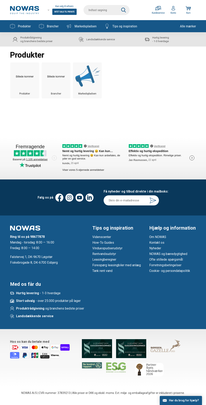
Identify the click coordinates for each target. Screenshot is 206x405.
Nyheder (155, 248)
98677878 (37, 237)
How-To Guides (103, 242)
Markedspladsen (82, 26)
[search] (106, 10)
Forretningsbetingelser (165, 265)
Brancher (49, 26)
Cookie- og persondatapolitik (169, 271)
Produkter (20, 26)
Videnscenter (101, 237)
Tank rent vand (102, 271)
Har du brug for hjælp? (184, 400)
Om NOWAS (157, 237)
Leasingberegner (104, 259)
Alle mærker (188, 26)
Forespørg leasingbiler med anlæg (116, 265)
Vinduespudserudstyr (107, 248)
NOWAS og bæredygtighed (168, 254)
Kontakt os (156, 242)
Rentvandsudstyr (104, 254)
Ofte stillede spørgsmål (166, 259)
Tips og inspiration (121, 26)
